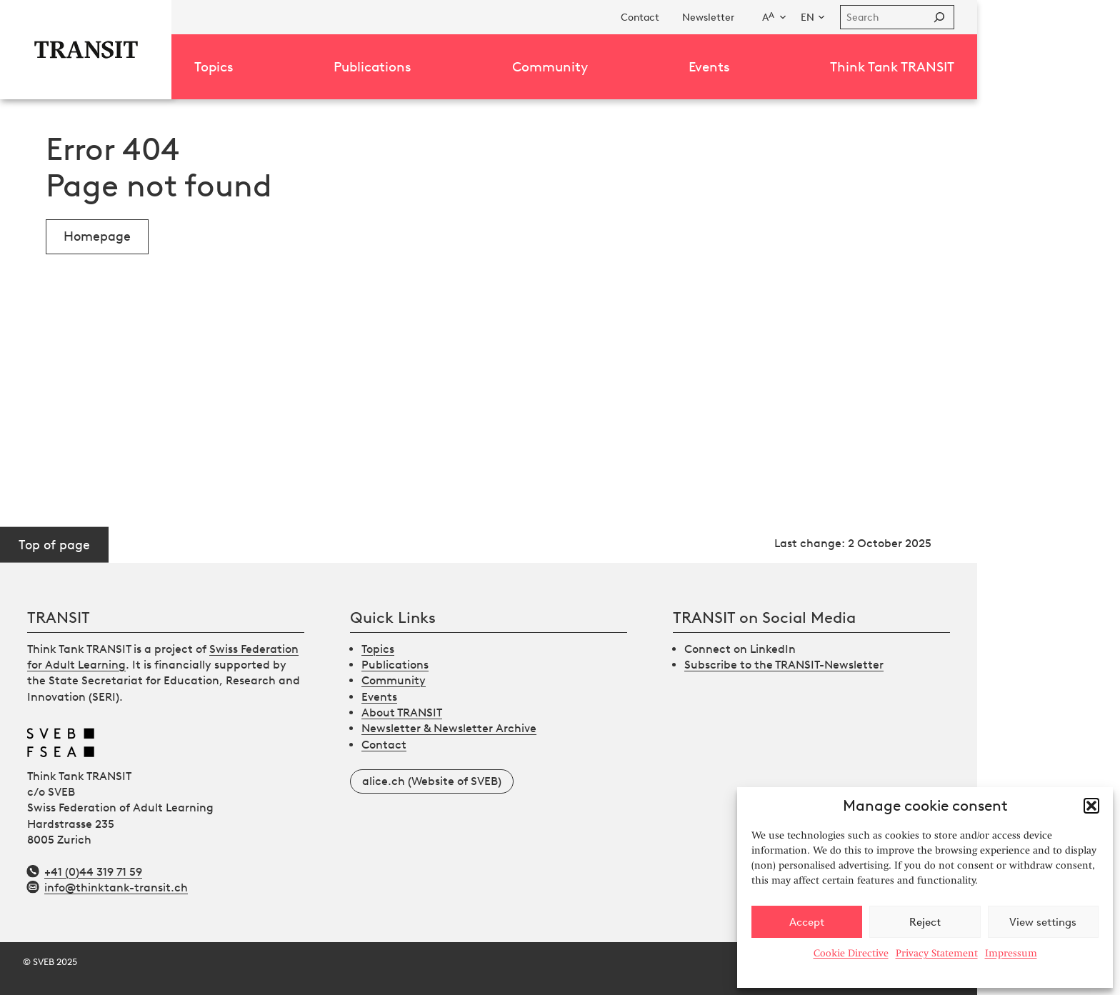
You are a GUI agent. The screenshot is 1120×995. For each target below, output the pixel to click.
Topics (377, 649)
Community (393, 680)
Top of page (54, 544)
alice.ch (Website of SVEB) (431, 781)
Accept (806, 922)
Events (379, 697)
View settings (1042, 922)
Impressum (1011, 953)
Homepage (97, 236)
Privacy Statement (937, 953)
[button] (1091, 806)
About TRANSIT (401, 712)
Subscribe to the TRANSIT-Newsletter (784, 664)
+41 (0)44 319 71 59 (93, 872)
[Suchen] (939, 17)
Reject (925, 922)
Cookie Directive (851, 953)
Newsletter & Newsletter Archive (448, 728)
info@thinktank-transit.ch (116, 887)
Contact (383, 744)
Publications (395, 664)
